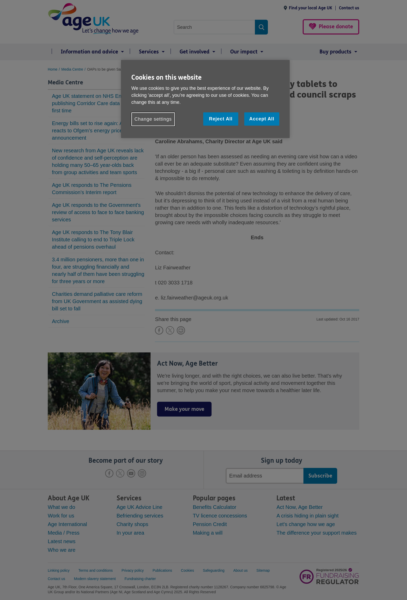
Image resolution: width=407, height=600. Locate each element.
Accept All (261, 118)
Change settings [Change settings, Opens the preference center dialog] (153, 119)
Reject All (220, 118)
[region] (205, 99)
